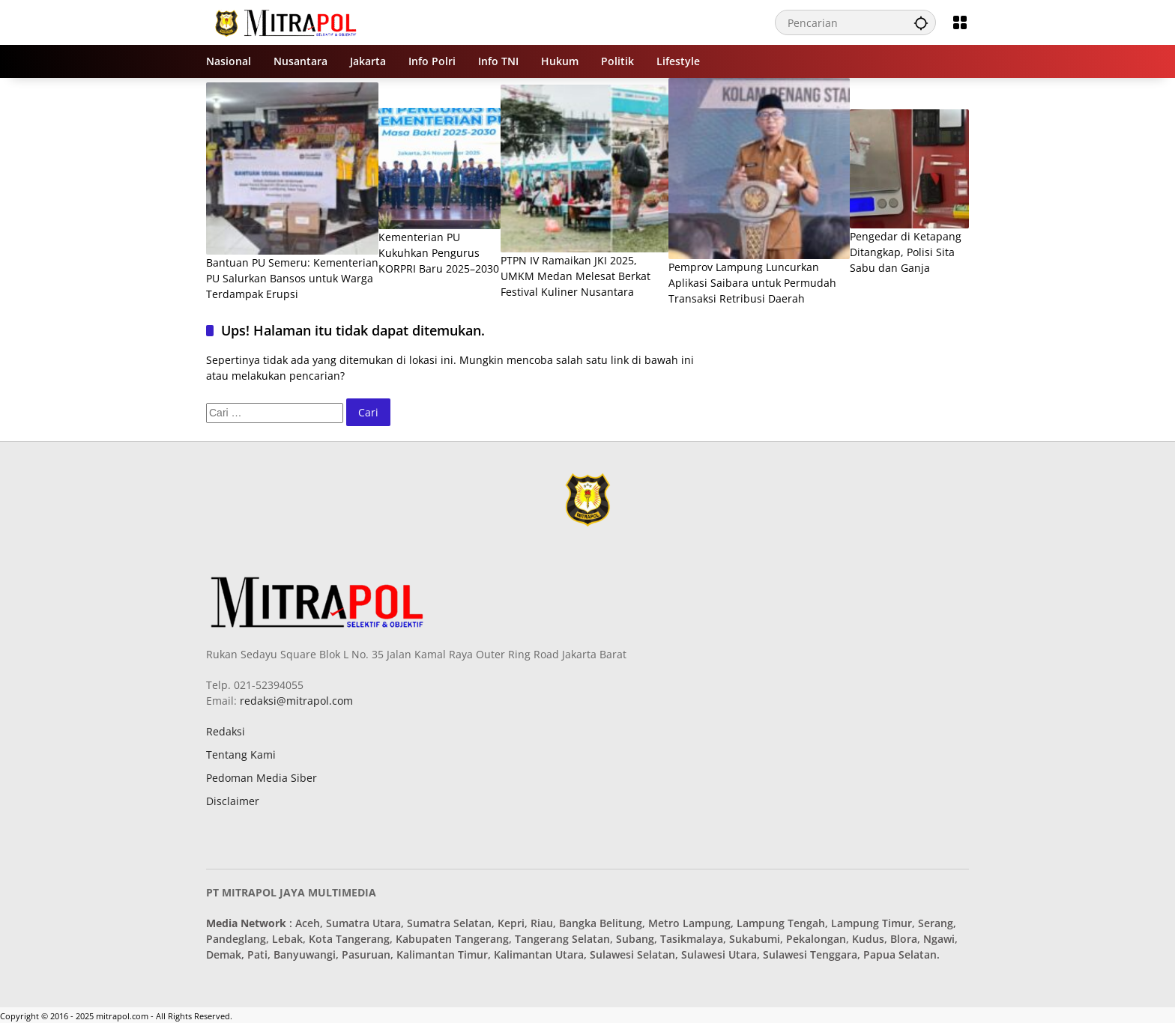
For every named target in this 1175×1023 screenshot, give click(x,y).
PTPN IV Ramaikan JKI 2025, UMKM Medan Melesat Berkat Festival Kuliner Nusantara (575, 276)
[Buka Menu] (960, 22)
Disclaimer (232, 801)
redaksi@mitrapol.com (295, 700)
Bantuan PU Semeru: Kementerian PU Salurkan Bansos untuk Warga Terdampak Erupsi (292, 278)
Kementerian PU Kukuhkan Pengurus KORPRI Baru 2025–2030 (438, 253)
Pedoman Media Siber (261, 778)
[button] (921, 22)
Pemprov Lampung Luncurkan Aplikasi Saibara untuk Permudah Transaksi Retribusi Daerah (752, 283)
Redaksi (225, 731)
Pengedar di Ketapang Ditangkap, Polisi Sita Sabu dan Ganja (905, 252)
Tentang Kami (241, 754)
